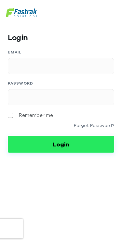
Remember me (36, 115)
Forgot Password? (94, 125)
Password (20, 83)
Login (61, 144)
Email (15, 52)
